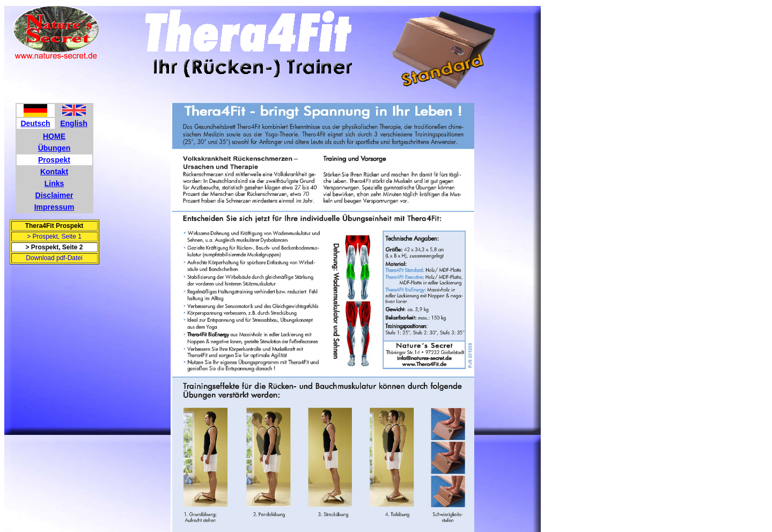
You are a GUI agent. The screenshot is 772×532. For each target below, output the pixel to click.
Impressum (54, 207)
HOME (54, 136)
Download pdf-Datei (54, 258)
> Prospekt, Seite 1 (54, 236)
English (73, 123)
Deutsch (35, 123)
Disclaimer (54, 195)
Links (54, 183)
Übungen (54, 148)
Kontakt (54, 171)
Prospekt (54, 160)
